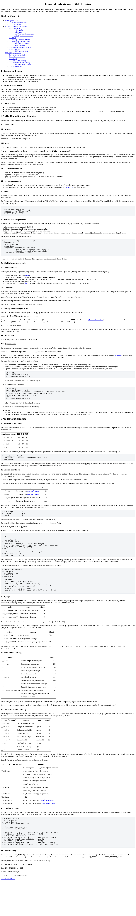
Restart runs (70, 194)
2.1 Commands (14, 29)
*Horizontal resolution (95, 330)
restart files (118, 368)
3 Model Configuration (13, 54)
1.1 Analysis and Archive (17, 23)
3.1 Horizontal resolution (17, 55)
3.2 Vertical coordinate (17, 57)
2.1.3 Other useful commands (24, 34)
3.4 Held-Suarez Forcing (17, 61)
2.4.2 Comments (19, 46)
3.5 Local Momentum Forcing (19, 63)
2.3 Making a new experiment (19, 40)
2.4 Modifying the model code (19, 42)
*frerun (26, 293)
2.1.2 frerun (18, 33)
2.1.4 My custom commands (23, 36)
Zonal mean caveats (47, 834)
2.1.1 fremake (18, 31)
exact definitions (33, 509)
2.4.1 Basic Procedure (21, 44)
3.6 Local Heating (15, 67)
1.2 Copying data (15, 25)
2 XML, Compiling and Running (16, 27)
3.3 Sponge (13, 59)
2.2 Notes (12, 38)
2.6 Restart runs (14, 50)
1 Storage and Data (11, 21)
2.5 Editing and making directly (20, 48)
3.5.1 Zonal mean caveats (22, 65)
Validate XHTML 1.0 (8, 914)
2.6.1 (21, 52)
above (27, 284)
